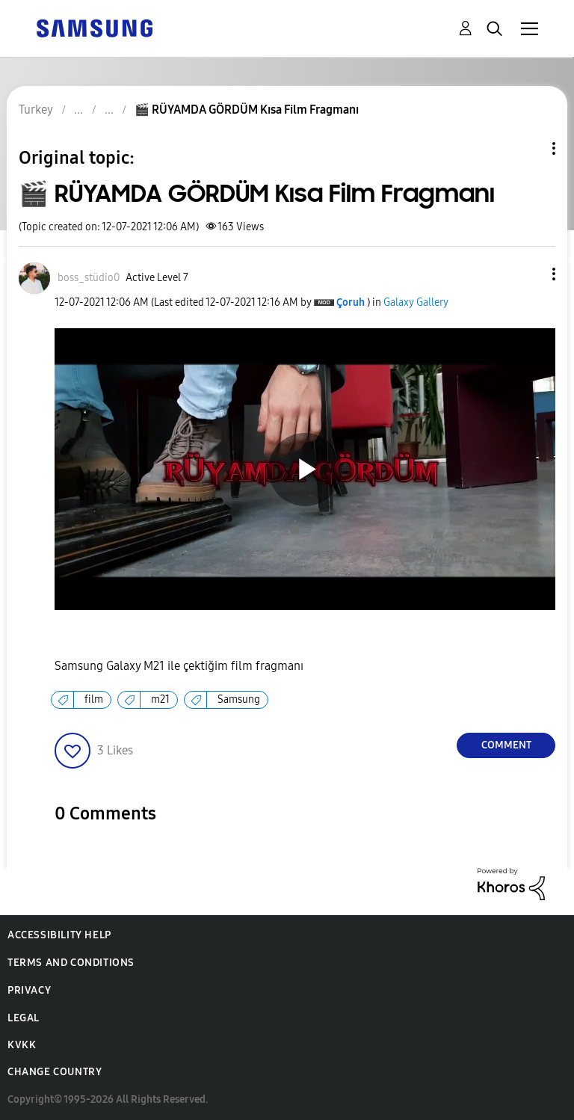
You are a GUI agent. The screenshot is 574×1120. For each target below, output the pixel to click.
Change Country (54, 1071)
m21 (160, 699)
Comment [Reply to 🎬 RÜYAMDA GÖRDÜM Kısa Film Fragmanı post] (506, 745)
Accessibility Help (59, 935)
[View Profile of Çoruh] (350, 302)
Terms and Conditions (71, 962)
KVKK (21, 1045)
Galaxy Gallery (415, 302)
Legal (23, 1018)
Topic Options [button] (528, 148)
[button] (529, 274)
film (93, 699)
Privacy (29, 990)
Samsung (238, 699)
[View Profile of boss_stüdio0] (89, 277)
